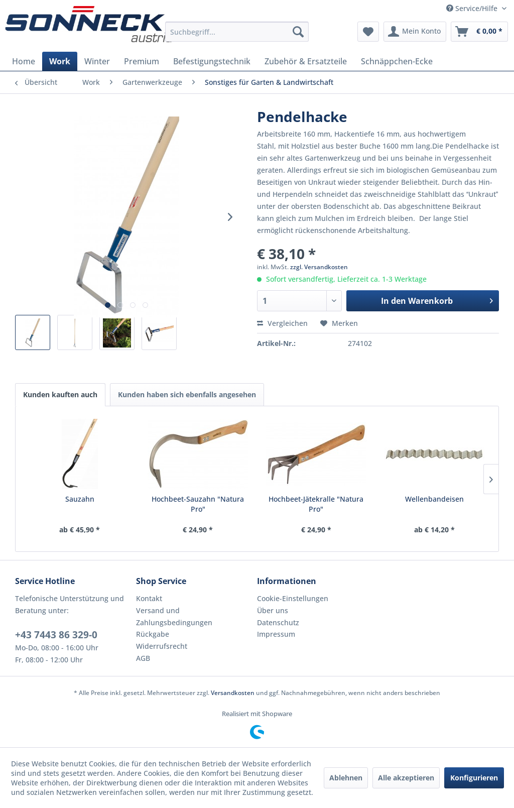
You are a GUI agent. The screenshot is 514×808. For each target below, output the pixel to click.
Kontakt (149, 598)
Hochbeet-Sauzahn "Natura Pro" (198, 504)
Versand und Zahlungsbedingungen (174, 616)
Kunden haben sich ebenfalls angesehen (187, 394)
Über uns (272, 610)
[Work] (59, 61)
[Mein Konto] (414, 32)
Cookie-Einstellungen (292, 598)
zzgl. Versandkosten (319, 267)
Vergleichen (282, 323)
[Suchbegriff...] (237, 32)
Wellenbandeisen (434, 499)
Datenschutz (278, 622)
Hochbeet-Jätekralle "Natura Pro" (316, 504)
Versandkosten (232, 692)
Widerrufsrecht (161, 646)
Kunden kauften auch (60, 394)
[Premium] (141, 61)
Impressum (276, 634)
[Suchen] (298, 32)
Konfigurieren (474, 777)
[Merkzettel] (368, 32)
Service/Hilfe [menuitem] (472, 8)
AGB (143, 658)
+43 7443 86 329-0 (56, 634)
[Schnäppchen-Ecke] (397, 61)
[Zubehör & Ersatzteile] (306, 61)
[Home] (23, 61)
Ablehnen (345, 777)
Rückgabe (152, 634)
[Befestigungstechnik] (212, 61)
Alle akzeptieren (406, 777)
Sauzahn (79, 499)
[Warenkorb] (479, 32)
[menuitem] (237, 32)
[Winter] (97, 61)
